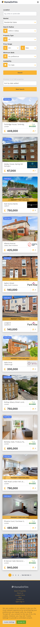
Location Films (20, 595)
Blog (20, 597)
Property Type (8, 35)
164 (23, 575)
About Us (20, 593)
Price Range (7, 44)
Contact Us (20, 599)
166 (28, 575)
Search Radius (8, 27)
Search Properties (20, 591)
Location (6, 10)
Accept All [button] (21, 622)
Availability (7, 61)
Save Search (20, 89)
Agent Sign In (20, 601)
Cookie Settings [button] (9, 622)
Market (5, 18)
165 (25, 575)
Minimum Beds (8, 52)
